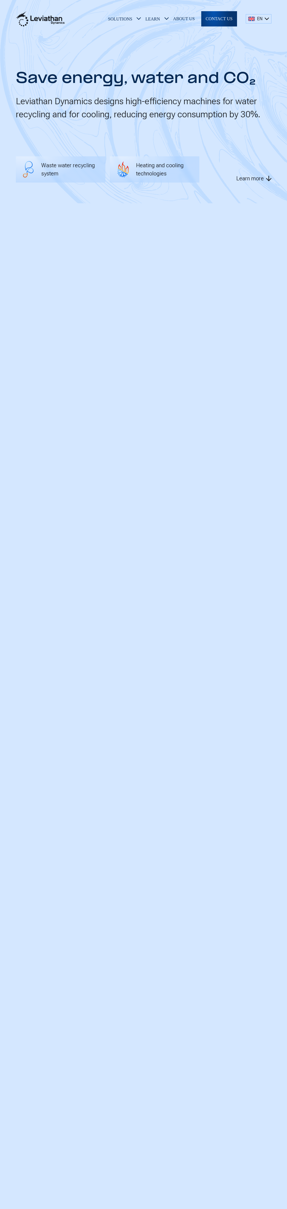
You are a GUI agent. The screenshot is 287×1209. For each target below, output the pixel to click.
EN (255, 18)
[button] (124, 19)
